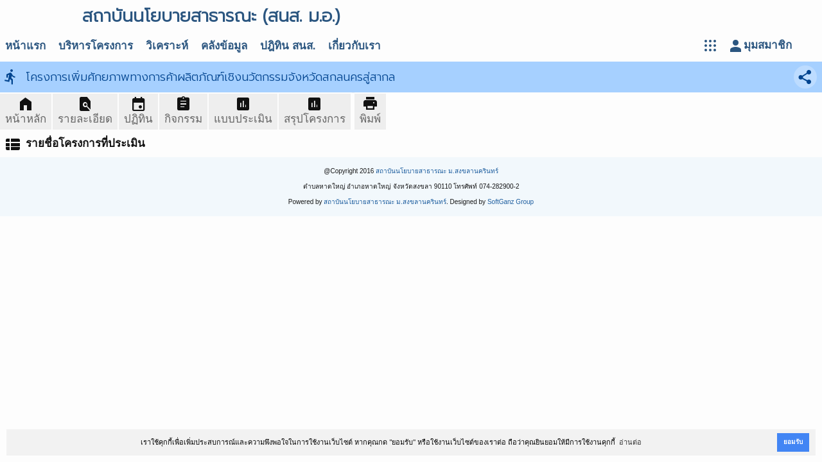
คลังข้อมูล (224, 46)
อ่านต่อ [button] (630, 442)
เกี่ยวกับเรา (354, 46)
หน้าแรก (25, 46)
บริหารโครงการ (95, 46)
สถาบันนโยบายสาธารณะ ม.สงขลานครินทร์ (437, 171)
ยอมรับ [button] (793, 441)
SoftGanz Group (510, 201)
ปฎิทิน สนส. (287, 46)
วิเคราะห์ (167, 46)
